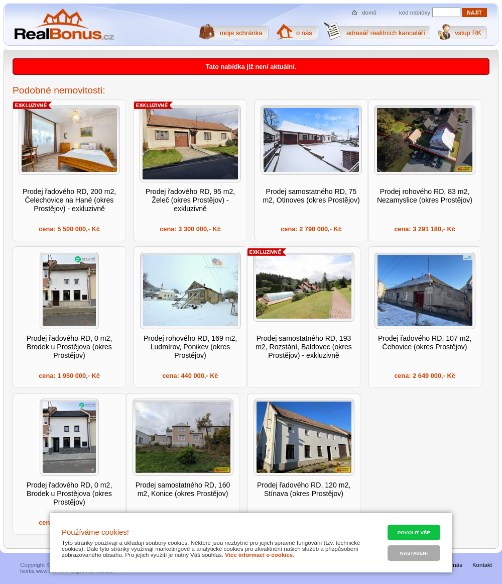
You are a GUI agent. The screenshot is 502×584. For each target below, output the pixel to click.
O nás (454, 565)
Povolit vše (414, 532)
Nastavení (414, 553)
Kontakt (482, 565)
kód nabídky (414, 13)
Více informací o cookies (259, 555)
